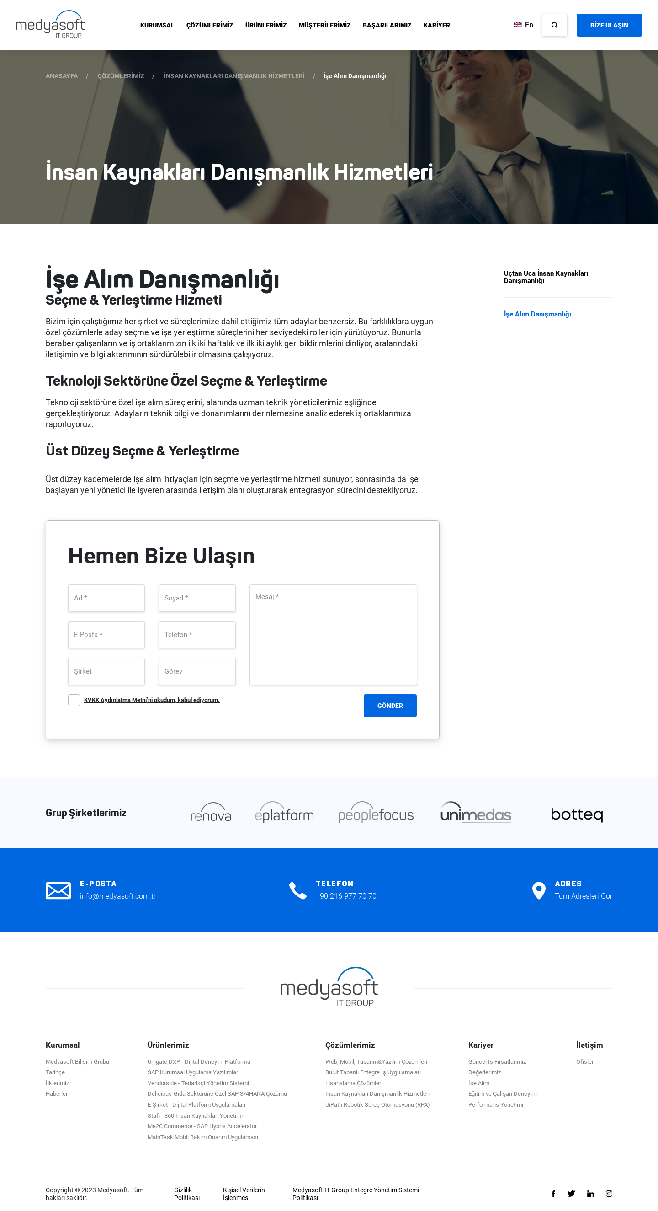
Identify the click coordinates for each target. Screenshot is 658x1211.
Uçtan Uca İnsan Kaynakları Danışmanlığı (546, 277)
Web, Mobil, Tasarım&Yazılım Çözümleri (376, 1061)
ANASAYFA (62, 76)
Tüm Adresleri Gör (583, 896)
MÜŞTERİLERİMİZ (325, 25)
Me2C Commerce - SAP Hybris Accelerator (202, 1126)
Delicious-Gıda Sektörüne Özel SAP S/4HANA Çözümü (217, 1093)
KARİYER (437, 25)
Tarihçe (55, 1072)
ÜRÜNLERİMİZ (266, 25)
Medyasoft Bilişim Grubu (77, 1061)
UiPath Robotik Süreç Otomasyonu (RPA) (377, 1104)
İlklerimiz (57, 1083)
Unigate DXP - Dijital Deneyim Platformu (199, 1061)
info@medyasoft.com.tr (118, 896)
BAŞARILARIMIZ (387, 25)
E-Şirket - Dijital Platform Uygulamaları (196, 1104)
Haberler (57, 1093)
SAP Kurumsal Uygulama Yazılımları (193, 1072)
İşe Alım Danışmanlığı (537, 314)
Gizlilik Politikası (187, 1193)
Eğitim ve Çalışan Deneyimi (503, 1093)
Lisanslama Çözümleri (353, 1083)
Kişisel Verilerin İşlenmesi (244, 1193)
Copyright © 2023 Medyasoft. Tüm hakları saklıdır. (94, 1193)
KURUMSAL (157, 25)
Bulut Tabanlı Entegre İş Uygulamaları (373, 1072)
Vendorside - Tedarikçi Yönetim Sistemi (198, 1083)
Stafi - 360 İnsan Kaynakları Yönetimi (195, 1115)
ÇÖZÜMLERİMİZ (209, 25)
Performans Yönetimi (495, 1104)
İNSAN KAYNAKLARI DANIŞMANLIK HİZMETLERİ (234, 76)
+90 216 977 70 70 (346, 896)
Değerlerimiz (484, 1072)
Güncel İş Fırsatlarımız (497, 1061)
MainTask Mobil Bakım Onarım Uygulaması (203, 1137)
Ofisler (585, 1061)
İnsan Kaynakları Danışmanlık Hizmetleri (377, 1093)
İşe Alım (478, 1083)
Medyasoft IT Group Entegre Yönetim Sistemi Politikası (355, 1193)
